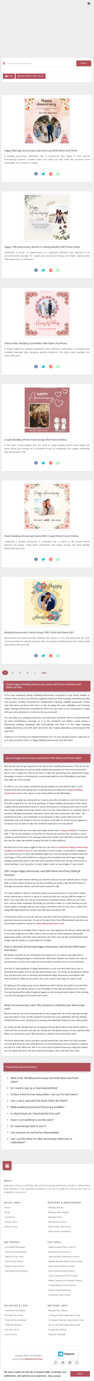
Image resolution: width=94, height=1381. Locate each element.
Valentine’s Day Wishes (15, 1310)
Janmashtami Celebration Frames (64, 1256)
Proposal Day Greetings (15, 1320)
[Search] (41, 63)
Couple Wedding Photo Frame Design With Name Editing (35, 439)
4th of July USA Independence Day (64, 1325)
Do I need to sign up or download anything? (32, 1088)
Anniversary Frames (57, 1222)
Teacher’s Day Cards (14, 1256)
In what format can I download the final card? (33, 1113)
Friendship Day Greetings (16, 1271)
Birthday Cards (55, 1217)
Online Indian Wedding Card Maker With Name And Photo (35, 343)
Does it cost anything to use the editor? (30, 1120)
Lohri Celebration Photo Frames (63, 1276)
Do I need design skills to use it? (26, 1126)
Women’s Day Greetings (16, 1252)
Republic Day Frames (58, 1310)
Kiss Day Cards (12, 1329)
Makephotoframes (34, 1359)
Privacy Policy (11, 1222)
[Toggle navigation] (89, 3)
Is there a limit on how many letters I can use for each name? (42, 1094)
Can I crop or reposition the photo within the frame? (37, 1100)
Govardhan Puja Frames (59, 1295)
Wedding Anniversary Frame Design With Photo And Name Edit (38, 632)
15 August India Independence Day (64, 1315)
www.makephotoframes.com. (50, 923)
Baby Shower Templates (59, 1231)
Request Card (11, 1226)
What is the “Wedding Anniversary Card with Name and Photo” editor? (43, 1079)
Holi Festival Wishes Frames (61, 1266)
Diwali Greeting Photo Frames (62, 1247)
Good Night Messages (15, 1247)
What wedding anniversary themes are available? (36, 1107)
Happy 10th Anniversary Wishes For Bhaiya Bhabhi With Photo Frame (42, 246)
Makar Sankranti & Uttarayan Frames (65, 1280)
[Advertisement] (47, 27)
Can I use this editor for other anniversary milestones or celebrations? (39, 1140)
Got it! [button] (80, 1374)
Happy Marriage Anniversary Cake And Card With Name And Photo (40, 150)
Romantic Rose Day (14, 1315)
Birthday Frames (55, 1207)
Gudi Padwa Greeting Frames (61, 1271)
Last (44, 672)
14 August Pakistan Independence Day (66, 1320)
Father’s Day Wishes (14, 1261)
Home (9, 76)
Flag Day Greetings (57, 1334)
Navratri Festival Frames (59, 1252)
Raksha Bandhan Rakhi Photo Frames (65, 1261)
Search (84, 63)
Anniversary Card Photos (31, 76)
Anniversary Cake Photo (59, 1226)
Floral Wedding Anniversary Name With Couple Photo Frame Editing (41, 536)
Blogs (7, 1212)
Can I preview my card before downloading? (33, 1132)
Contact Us (10, 1217)
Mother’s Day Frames (14, 1266)
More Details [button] (54, 1376)
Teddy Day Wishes (13, 1325)
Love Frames (11, 1334)
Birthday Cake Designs (58, 1212)
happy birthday (68, 830)
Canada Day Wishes (57, 1329)
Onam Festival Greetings (59, 1290)
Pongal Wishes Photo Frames (62, 1285)
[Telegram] (66, 1354)
